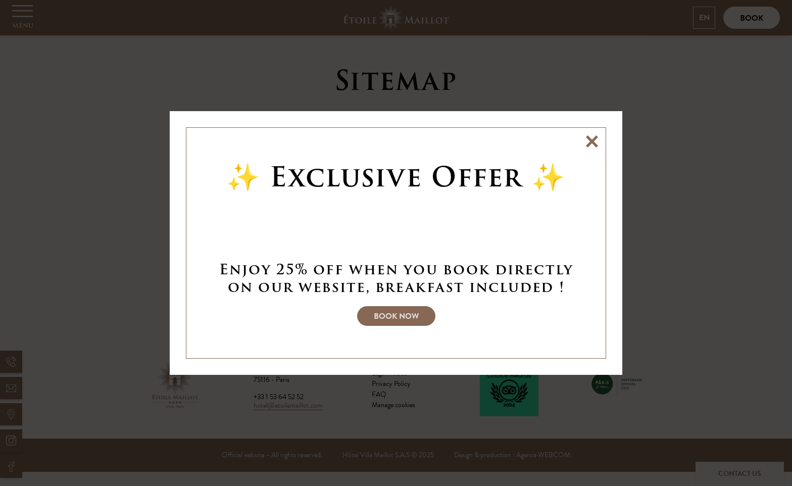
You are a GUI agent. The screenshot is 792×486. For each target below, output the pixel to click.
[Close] (592, 141)
